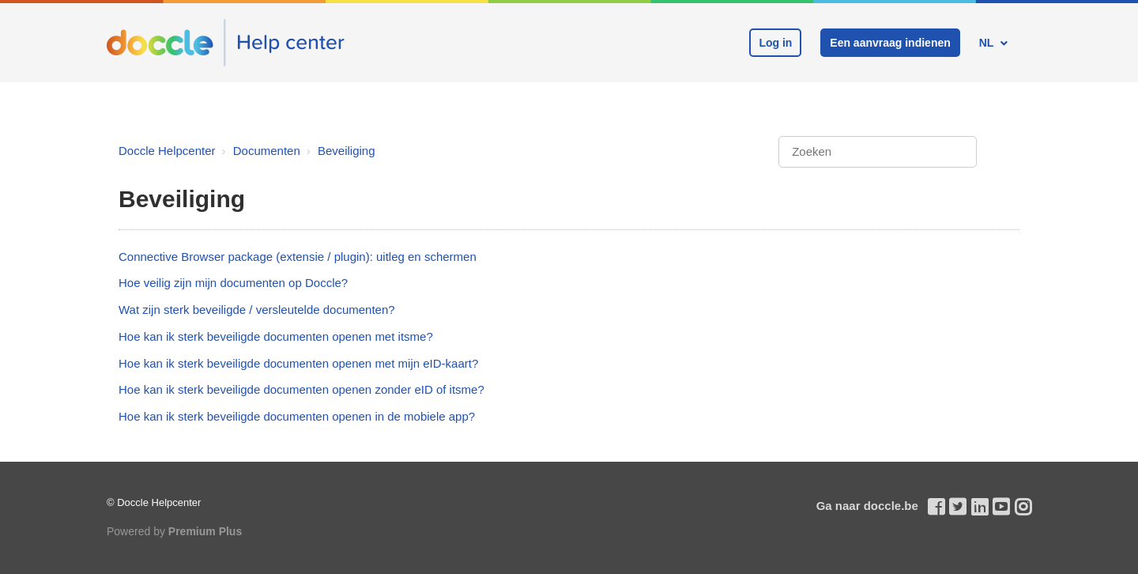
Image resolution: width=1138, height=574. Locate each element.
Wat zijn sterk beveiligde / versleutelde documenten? (257, 309)
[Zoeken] (877, 152)
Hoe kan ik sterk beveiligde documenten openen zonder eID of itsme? (301, 389)
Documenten (266, 150)
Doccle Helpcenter (167, 150)
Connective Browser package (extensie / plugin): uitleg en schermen (298, 256)
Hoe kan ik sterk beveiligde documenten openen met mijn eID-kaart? (298, 363)
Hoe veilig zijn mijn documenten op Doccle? (233, 282)
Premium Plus (205, 531)
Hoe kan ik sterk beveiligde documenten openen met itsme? (276, 336)
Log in (775, 42)
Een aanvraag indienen (890, 42)
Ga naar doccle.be (867, 505)
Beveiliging (346, 150)
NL (988, 42)
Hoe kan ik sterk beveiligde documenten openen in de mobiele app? (297, 416)
